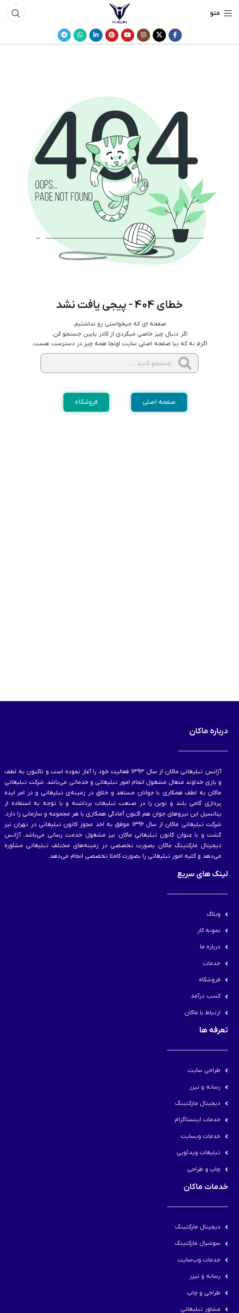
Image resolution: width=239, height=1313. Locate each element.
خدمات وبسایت (200, 1136)
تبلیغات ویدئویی (198, 1152)
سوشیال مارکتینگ (198, 1243)
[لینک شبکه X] (159, 35)
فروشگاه (210, 980)
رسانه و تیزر (205, 1087)
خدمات (212, 963)
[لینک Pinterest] (111, 35)
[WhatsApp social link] (80, 35)
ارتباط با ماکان (202, 1013)
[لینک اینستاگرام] (143, 35)
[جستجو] (15, 13)
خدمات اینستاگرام (198, 1120)
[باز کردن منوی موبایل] (221, 13)
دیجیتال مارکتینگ (198, 1103)
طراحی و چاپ (204, 1293)
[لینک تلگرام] (64, 35)
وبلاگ (213, 914)
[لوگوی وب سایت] (120, 13)
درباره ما (210, 947)
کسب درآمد (206, 996)
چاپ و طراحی (204, 1169)
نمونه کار (209, 930)
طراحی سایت (204, 1070)
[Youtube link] (127, 35)
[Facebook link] (175, 35)
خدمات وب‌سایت (199, 1260)
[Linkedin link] (96, 35)
